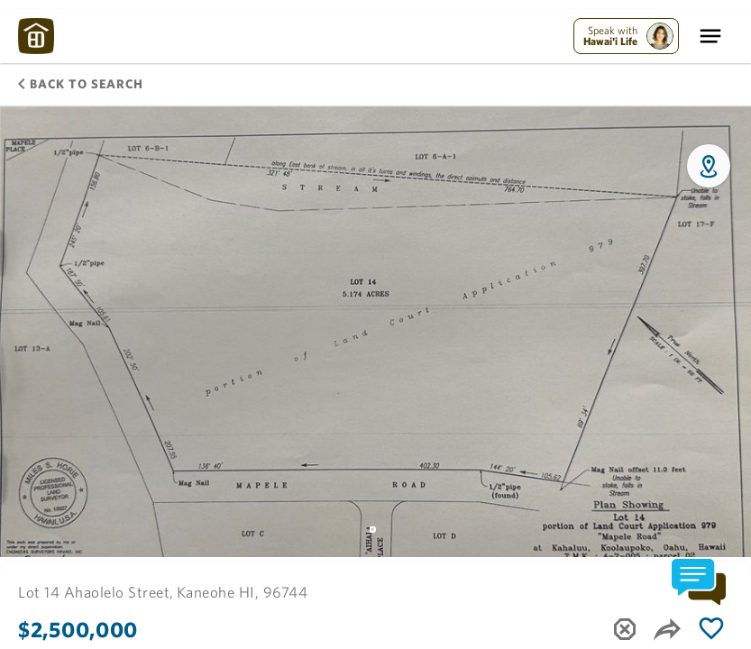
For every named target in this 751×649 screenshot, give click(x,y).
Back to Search (80, 84)
